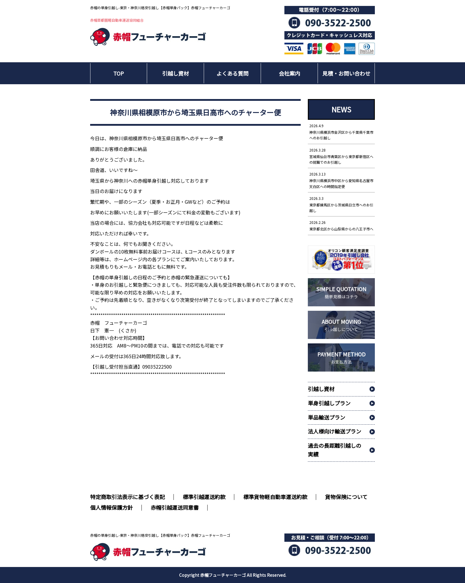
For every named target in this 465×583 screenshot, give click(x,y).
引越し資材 (175, 73)
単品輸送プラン (326, 417)
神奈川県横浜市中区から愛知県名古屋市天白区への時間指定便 (341, 180)
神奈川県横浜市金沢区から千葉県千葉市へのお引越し (341, 131)
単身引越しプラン (329, 403)
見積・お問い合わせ (346, 73)
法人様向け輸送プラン (334, 431)
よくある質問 (232, 73)
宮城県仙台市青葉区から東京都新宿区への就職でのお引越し (341, 156)
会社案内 (289, 73)
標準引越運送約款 (204, 497)
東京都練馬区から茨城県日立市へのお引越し (341, 204)
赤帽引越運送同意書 (175, 507)
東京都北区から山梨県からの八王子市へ (341, 225)
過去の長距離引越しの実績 (334, 450)
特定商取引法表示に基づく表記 (127, 497)
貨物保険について (346, 497)
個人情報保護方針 (111, 507)
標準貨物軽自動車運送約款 (275, 497)
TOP (118, 73)
